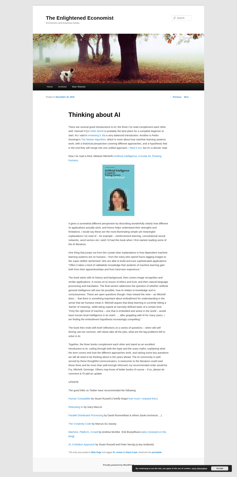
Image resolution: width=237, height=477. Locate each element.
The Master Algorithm (93, 139)
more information (199, 468)
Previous (176, 97)
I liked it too (135, 147)
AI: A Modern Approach (81, 444)
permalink (157, 452)
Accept (219, 468)
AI (114, 452)
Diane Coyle (132, 452)
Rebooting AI (75, 406)
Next (187, 97)
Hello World (97, 131)
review (119, 452)
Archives (62, 86)
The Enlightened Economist (80, 18)
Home (50, 86)
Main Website (79, 86)
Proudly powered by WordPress (118, 465)
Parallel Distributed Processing (85, 415)
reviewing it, (95, 135)
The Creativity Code (79, 423)
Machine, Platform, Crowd (83, 431)
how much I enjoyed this (142, 398)
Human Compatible (79, 398)
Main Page (96, 452)
